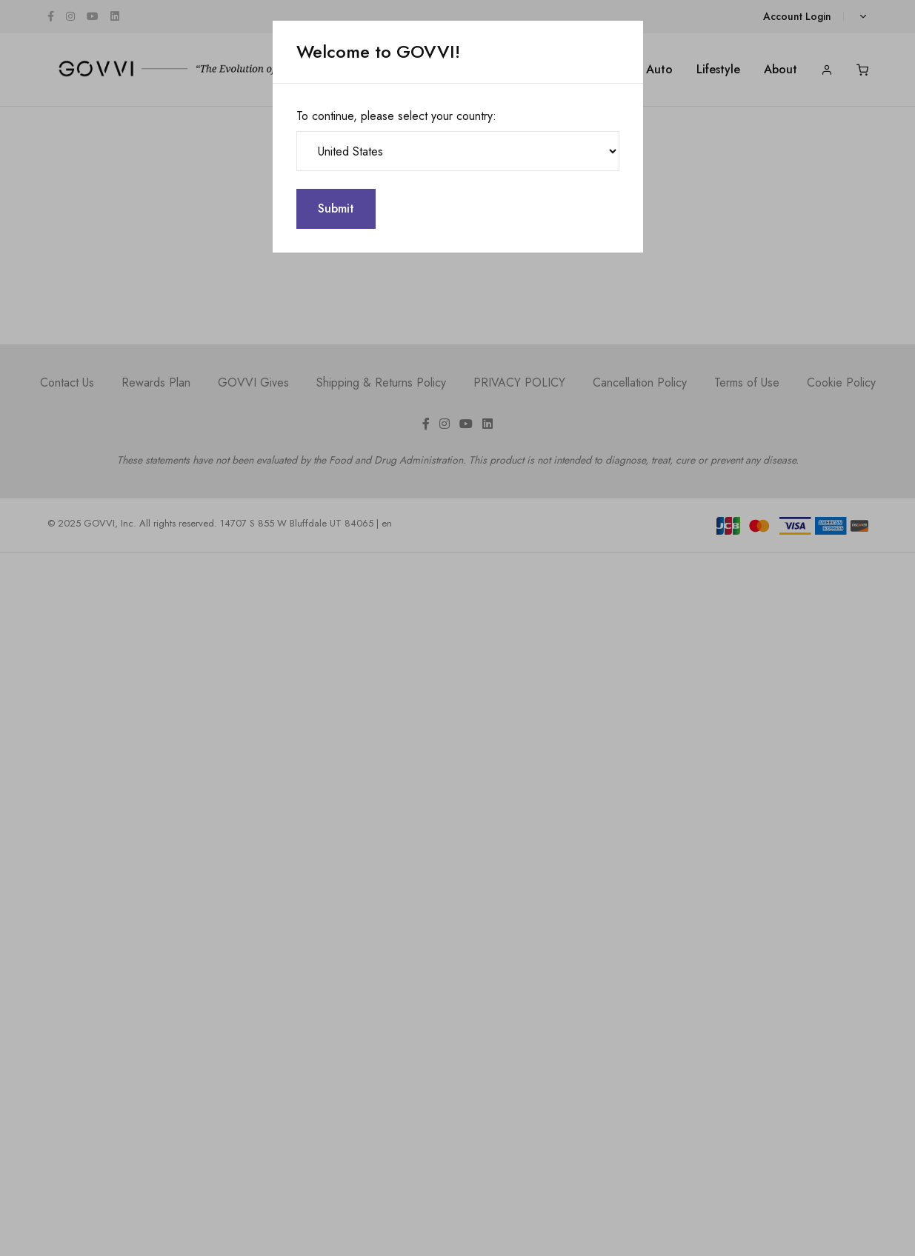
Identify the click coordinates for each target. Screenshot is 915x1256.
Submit (336, 208)
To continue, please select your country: (396, 115)
